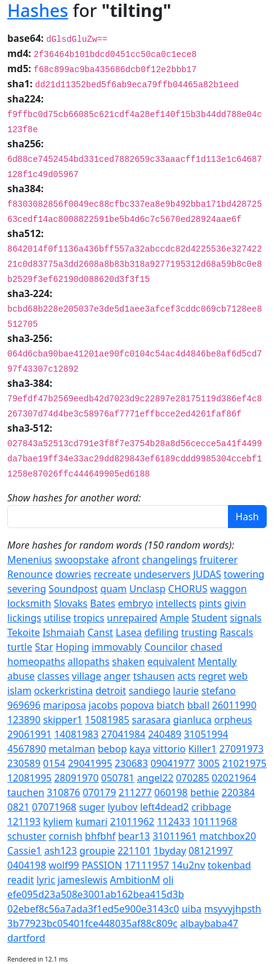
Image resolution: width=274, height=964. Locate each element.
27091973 (241, 748)
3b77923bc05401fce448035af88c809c (92, 923)
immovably (117, 647)
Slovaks (71, 603)
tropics (88, 617)
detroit (110, 690)
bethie (204, 792)
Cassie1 (24, 850)
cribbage (212, 807)
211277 (135, 792)
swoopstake (82, 559)
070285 (192, 778)
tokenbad (230, 865)
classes (54, 676)
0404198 (26, 865)
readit (20, 879)
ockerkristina (63, 690)
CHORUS (187, 588)
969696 (24, 705)
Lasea (129, 632)
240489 (164, 734)
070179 (99, 792)
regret (212, 676)
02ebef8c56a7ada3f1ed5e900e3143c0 (93, 908)
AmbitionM (135, 879)
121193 (24, 821)
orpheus (233, 719)
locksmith (29, 603)
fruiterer (218, 559)
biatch (170, 705)
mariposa (64, 705)
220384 (238, 792)
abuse (21, 676)
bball (198, 705)
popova (137, 705)
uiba (192, 908)
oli (168, 879)
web (238, 676)
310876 (63, 792)
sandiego (149, 690)
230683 (131, 763)
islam (19, 690)
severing (26, 588)
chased (206, 647)
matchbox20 (227, 836)
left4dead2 (164, 807)
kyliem (58, 821)
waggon (228, 588)
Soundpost (73, 588)
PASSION (102, 865)
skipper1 (62, 719)
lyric (45, 879)
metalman (71, 748)
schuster (26, 836)
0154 (54, 763)
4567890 (26, 748)
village (86, 676)
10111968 (215, 821)
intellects (176, 603)
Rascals (236, 632)
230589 (24, 763)
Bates (102, 603)
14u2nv (188, 865)
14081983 (76, 734)
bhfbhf (100, 836)
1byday (169, 850)
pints (210, 603)
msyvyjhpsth (232, 908)
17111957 (147, 865)
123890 (24, 719)
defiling (161, 632)
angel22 (155, 778)
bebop (112, 748)
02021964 (234, 778)
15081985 (107, 719)
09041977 (172, 763)
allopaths (89, 661)
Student (209, 617)
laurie (186, 690)
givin (235, 603)
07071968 (54, 807)
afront (125, 559)
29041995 (90, 763)
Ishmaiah (63, 632)
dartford (26, 938)
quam (113, 588)
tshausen (154, 676)
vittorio (169, 748)
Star (44, 647)
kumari (91, 821)
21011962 (132, 821)
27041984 (123, 734)
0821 (18, 807)
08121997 (211, 850)
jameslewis (82, 879)
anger (117, 676)
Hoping (72, 647)
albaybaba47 (209, 923)
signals (245, 617)
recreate (113, 574)
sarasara (151, 719)
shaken (128, 661)
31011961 (175, 836)
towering (244, 574)
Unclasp (147, 588)
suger (92, 807)
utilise (57, 617)
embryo (135, 603)
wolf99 (63, 865)
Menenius (29, 559)
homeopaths (36, 661)
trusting (199, 632)
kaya (140, 748)
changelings (169, 559)
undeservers (162, 574)
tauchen (25, 792)
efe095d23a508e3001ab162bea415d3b (95, 894)
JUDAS (207, 574)
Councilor (166, 647)
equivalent (171, 661)
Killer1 (202, 748)
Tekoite (23, 632)
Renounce (30, 574)
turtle (19, 647)
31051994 (206, 734)
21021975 (244, 763)
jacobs (103, 705)
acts (187, 676)
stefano (218, 690)
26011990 (234, 705)
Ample (174, 617)
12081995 (29, 778)
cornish (65, 836)
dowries (73, 574)
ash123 (60, 850)
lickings (24, 617)
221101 (134, 850)
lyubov (122, 807)
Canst (100, 632)
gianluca (192, 719)
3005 (209, 763)
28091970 (76, 778)
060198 (171, 792)
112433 (173, 821)
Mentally (217, 661)
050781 (118, 778)
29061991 (29, 734)
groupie (97, 850)
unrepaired (132, 617)
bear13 (134, 836)
